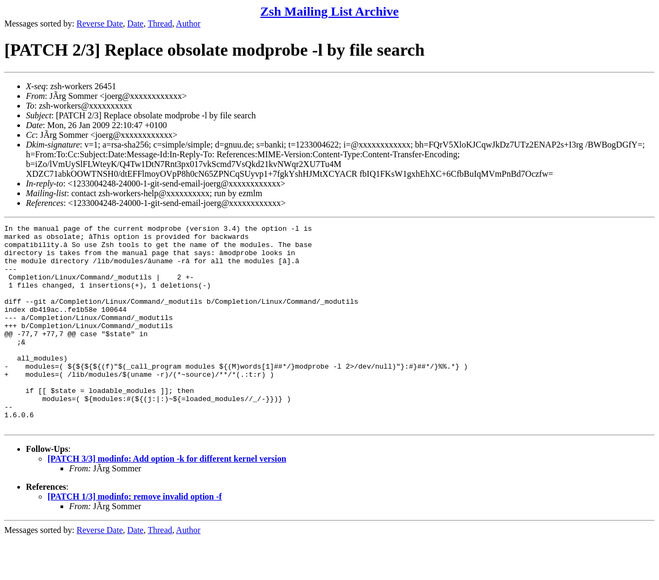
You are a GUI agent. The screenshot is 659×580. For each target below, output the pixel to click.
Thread (159, 23)
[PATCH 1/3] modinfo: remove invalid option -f (135, 537)
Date (135, 23)
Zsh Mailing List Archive (329, 11)
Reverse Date (100, 23)
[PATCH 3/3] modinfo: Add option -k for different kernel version (167, 499)
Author (188, 23)
